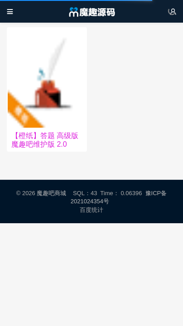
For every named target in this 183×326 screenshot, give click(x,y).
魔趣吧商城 (51, 193)
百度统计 (92, 209)
